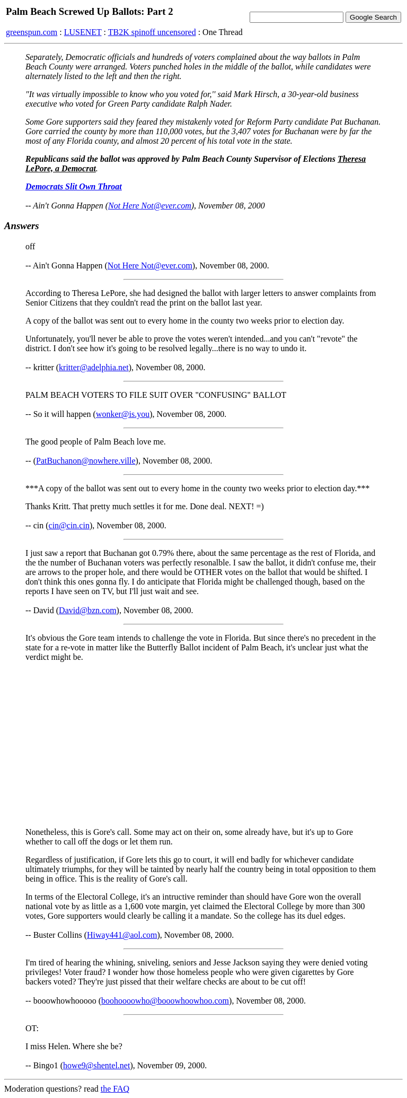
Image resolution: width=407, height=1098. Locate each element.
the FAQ (115, 1088)
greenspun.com (31, 32)
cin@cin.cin (69, 525)
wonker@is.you (122, 414)
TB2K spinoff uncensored (152, 32)
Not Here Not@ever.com (149, 205)
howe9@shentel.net (96, 1065)
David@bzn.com (87, 610)
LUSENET (83, 32)
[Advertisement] (203, 744)
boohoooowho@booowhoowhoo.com (165, 1000)
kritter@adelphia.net (94, 367)
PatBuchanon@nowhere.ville (86, 460)
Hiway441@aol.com (122, 934)
